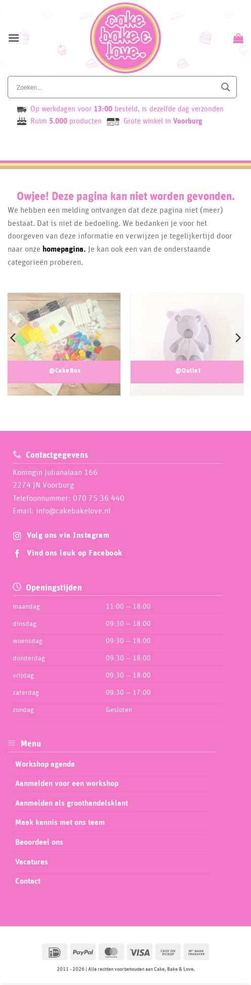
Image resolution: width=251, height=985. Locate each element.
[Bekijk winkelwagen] (237, 38)
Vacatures (31, 862)
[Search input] (115, 87)
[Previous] (14, 337)
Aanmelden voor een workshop (66, 783)
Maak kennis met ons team (60, 822)
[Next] (237, 337)
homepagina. (64, 249)
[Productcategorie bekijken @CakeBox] (64, 352)
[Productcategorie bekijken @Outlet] (187, 352)
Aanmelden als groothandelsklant (71, 803)
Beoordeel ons (39, 842)
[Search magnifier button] (225, 87)
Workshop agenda (45, 764)
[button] (14, 37)
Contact (27, 881)
